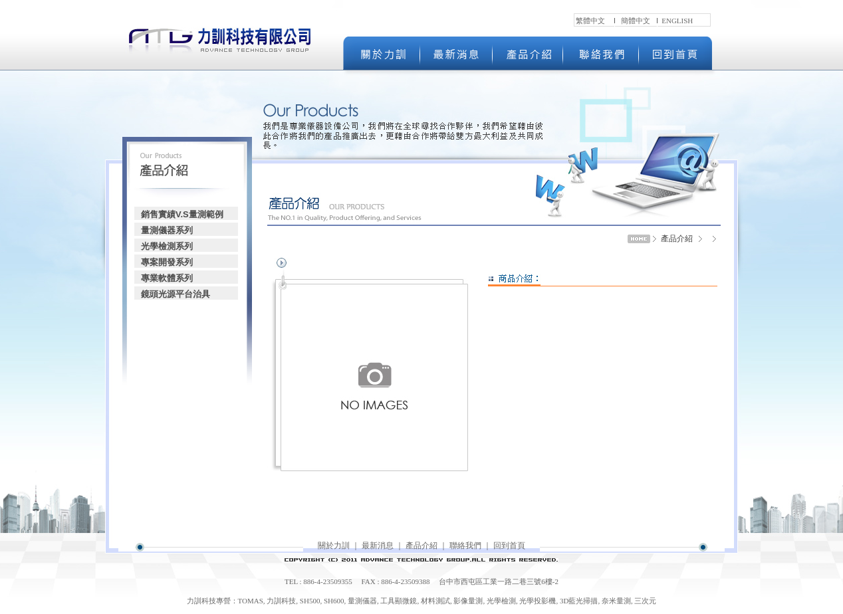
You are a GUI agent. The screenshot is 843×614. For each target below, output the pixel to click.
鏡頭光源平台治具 (175, 294)
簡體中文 (635, 21)
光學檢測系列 (167, 246)
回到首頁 (509, 545)
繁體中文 (590, 21)
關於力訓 (334, 545)
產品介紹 (421, 545)
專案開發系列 (167, 262)
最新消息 (378, 545)
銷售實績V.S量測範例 (182, 214)
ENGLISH (677, 21)
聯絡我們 (465, 545)
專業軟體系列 (167, 278)
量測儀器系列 (167, 230)
